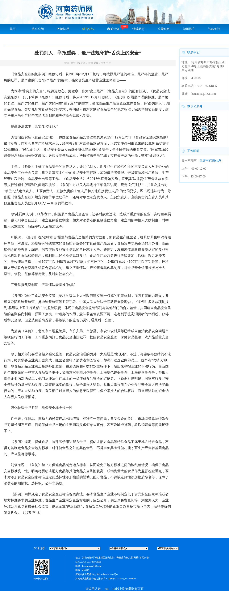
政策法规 (63, 29)
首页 (13, 29)
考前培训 (113, 29)
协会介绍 (38, 29)
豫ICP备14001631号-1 (107, 574)
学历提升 (189, 29)
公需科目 (164, 29)
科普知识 (88, 29)
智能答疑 (214, 29)
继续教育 (138, 29)
